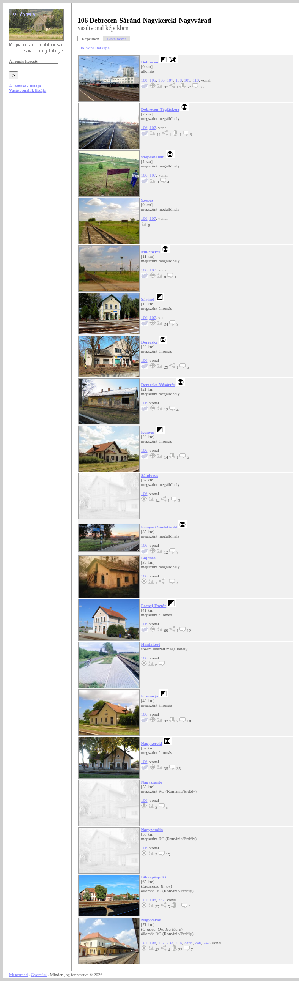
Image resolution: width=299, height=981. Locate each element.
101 (144, 899)
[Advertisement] (37, 156)
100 (144, 80)
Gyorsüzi (39, 974)
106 (161, 80)
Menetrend (18, 974)
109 (187, 80)
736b (188, 942)
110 (195, 80)
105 (153, 80)
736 (178, 942)
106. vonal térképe (93, 48)
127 (161, 942)
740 (198, 942)
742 (161, 899)
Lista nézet (116, 38)
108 (178, 80)
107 (170, 80)
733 (170, 942)
